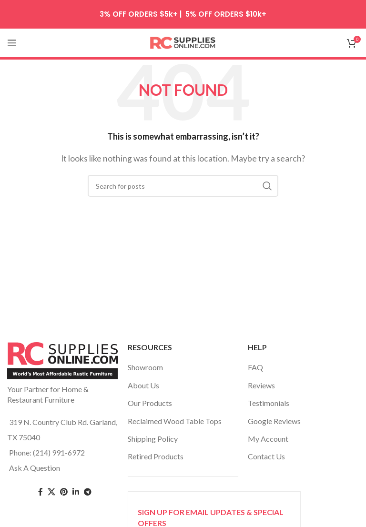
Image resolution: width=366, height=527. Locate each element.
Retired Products (155, 456)
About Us (143, 385)
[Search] (183, 186)
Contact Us (266, 456)
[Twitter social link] (51, 492)
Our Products (150, 402)
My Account (268, 438)
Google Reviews (274, 421)
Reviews (261, 385)
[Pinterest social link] (64, 492)
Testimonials (268, 402)
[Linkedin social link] (75, 492)
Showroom (145, 367)
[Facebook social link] (40, 492)
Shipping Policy (153, 438)
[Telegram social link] (88, 492)
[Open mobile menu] (11, 42)
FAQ (255, 367)
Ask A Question (34, 467)
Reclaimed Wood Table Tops (175, 421)
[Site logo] (183, 41)
